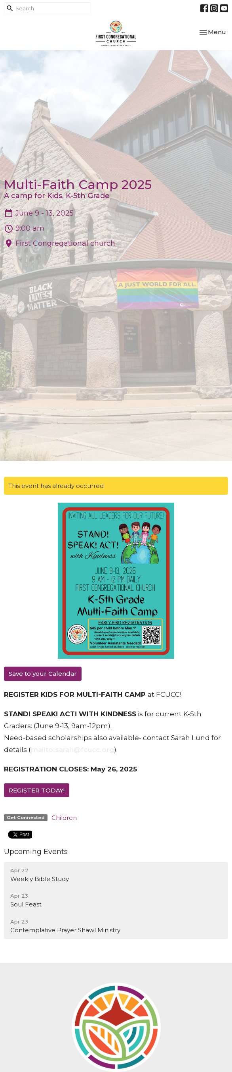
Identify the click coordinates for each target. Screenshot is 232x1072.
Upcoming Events (36, 851)
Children (64, 817)
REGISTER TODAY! (37, 790)
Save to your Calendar (43, 673)
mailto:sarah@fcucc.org (72, 750)
